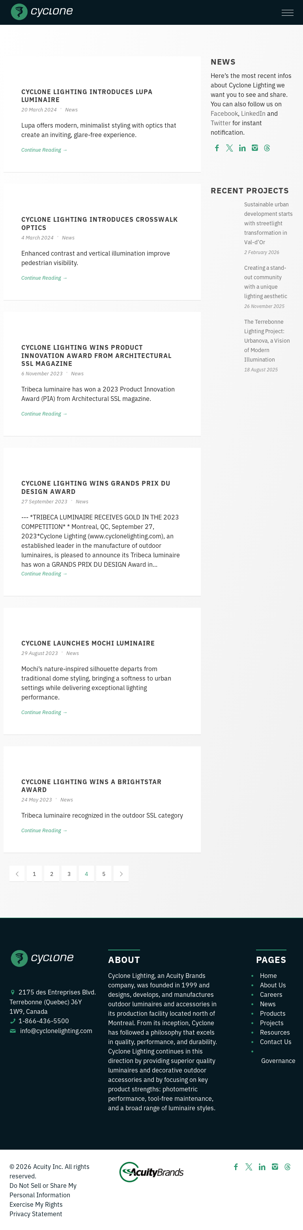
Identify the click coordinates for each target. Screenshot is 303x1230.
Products (273, 1013)
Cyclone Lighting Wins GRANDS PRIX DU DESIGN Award (95, 487)
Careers (271, 994)
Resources (275, 1032)
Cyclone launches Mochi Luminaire (88, 642)
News (71, 109)
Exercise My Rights (36, 1204)
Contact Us (276, 1041)
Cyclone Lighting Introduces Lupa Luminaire (87, 95)
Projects (272, 1022)
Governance (278, 1060)
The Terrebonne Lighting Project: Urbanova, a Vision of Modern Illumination (267, 340)
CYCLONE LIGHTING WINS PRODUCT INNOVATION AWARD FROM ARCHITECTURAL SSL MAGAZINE (96, 355)
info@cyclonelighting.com (56, 1030)
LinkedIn (253, 113)
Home (268, 975)
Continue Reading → (44, 149)
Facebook (224, 113)
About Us (273, 984)
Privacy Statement (35, 1213)
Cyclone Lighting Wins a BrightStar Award (91, 785)
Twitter (221, 122)
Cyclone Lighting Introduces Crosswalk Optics (99, 223)
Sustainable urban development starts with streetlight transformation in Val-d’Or (268, 223)
